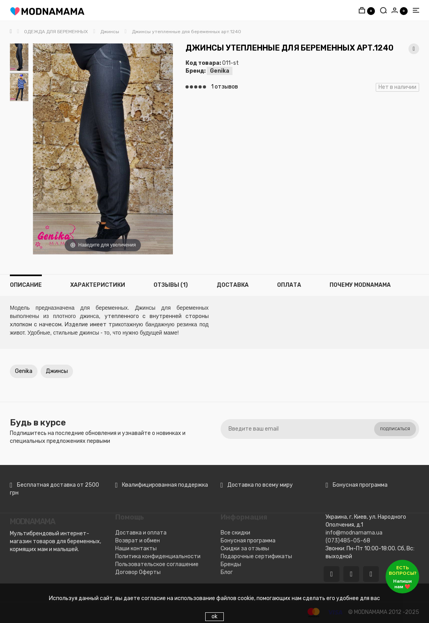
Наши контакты (136, 548)
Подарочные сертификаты (256, 556)
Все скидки (235, 532)
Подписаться (395, 429)
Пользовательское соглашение (157, 564)
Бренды (231, 564)
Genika (219, 71)
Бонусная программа (248, 540)
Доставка (233, 285)
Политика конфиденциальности (157, 556)
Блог (227, 572)
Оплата (289, 285)
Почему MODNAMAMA (360, 285)
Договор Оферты (138, 572)
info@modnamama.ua (354, 532)
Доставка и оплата (141, 532)
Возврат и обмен (137, 540)
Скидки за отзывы (245, 548)
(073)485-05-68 (348, 540)
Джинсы (57, 371)
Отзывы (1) (171, 285)
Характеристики (97, 285)
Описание (26, 285)
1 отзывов (224, 86)
